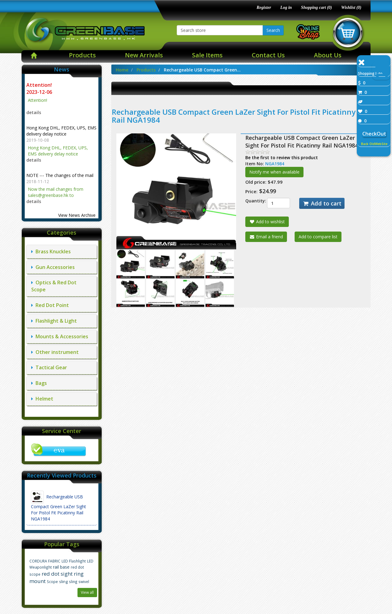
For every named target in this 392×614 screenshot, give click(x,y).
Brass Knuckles (51, 251)
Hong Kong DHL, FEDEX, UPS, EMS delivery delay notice (61, 131)
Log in (286, 7)
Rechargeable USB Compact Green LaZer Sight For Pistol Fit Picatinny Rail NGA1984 (58, 506)
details (33, 112)
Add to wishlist (267, 221)
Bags (39, 383)
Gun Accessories (53, 267)
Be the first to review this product (281, 157)
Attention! (39, 85)
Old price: (255, 182)
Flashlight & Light (54, 320)
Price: (251, 191)
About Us (327, 55)
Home (122, 70)
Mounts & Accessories (59, 336)
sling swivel (79, 581)
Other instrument (55, 352)
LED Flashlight (74, 560)
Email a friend (266, 237)
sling (63, 581)
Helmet (42, 398)
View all (87, 592)
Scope (52, 581)
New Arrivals (144, 55)
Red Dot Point (50, 305)
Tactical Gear (49, 367)
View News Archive (77, 215)
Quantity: (251, 201)
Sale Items (207, 55)
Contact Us (268, 55)
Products (82, 55)
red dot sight (57, 573)
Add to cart (321, 203)
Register (264, 7)
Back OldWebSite (374, 144)
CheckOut (374, 133)
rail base (61, 567)
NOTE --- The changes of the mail (59, 175)
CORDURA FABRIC (44, 560)
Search (273, 30)
